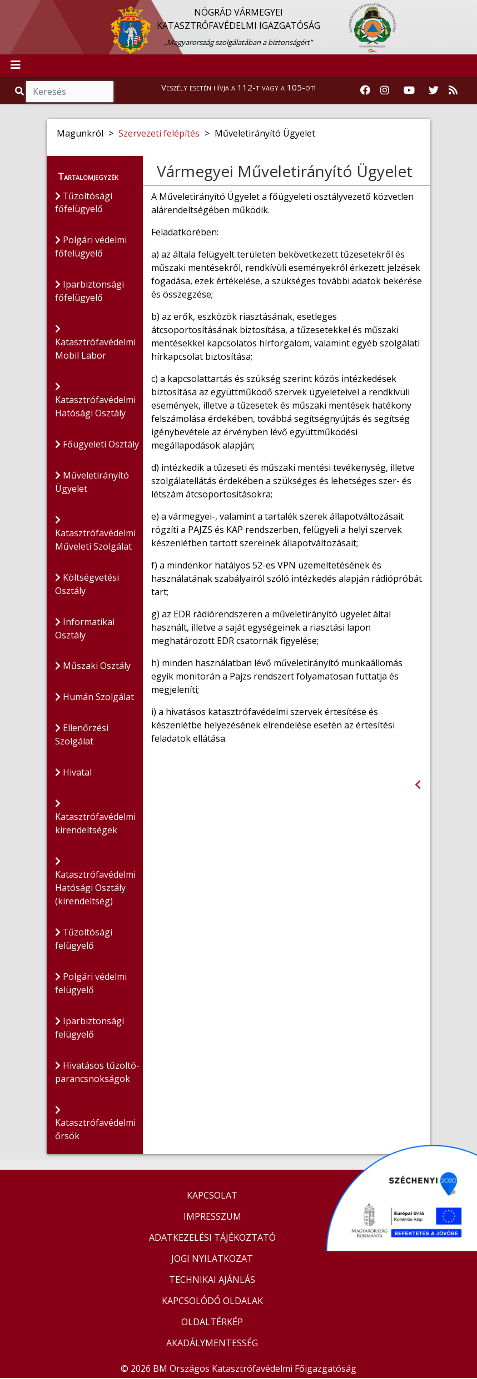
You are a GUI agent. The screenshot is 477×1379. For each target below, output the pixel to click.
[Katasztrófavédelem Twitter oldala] (434, 90)
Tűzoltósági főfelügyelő (84, 203)
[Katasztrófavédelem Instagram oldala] (384, 90)
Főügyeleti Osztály (97, 445)
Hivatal (73, 774)
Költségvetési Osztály (87, 585)
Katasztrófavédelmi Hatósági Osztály (95, 401)
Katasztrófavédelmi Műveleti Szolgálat (95, 534)
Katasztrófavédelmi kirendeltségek (95, 819)
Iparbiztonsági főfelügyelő (89, 292)
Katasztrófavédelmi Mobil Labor (95, 344)
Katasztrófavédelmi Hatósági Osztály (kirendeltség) (95, 883)
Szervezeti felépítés (159, 133)
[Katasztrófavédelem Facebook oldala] (365, 90)
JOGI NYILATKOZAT (212, 1260)
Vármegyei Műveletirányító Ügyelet (285, 171)
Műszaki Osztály (93, 667)
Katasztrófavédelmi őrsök (95, 1125)
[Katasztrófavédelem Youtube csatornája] (409, 90)
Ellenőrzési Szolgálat (81, 736)
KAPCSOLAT (212, 1196)
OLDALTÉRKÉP (212, 1323)
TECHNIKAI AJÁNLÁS (212, 1281)
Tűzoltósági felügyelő (84, 940)
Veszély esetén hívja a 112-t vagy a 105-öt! (238, 87)
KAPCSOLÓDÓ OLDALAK (212, 1302)
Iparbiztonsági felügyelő (89, 1029)
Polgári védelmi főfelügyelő (91, 247)
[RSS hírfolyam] (453, 90)
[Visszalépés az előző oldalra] (418, 784)
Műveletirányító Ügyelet (92, 483)
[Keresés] (69, 91)
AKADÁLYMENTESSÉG (212, 1344)
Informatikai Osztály (85, 629)
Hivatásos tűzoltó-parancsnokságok (97, 1073)
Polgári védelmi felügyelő (91, 985)
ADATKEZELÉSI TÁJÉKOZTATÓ (212, 1238)
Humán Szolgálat (94, 698)
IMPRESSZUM (212, 1217)
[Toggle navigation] (15, 65)
